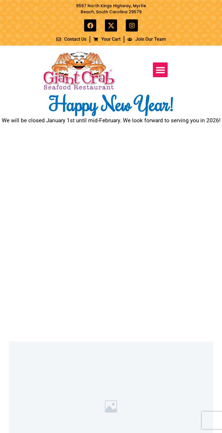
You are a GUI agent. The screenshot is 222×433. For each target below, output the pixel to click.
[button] (160, 69)
